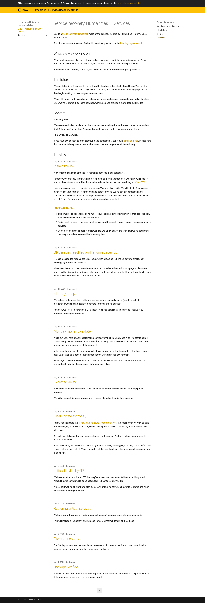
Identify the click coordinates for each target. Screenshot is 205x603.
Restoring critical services (72, 508)
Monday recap (64, 294)
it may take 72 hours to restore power (97, 422)
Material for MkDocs (35, 600)
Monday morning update (72, 331)
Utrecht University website (129, 3)
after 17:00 (140, 182)
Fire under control (66, 539)
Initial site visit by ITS (69, 471)
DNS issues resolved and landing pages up (85, 252)
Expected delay (65, 382)
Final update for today (70, 416)
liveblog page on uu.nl (131, 43)
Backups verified (66, 567)
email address (131, 140)
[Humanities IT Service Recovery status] (23, 10)
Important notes (63, 207)
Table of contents (165, 22)
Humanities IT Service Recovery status (28, 23)
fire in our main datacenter (75, 34)
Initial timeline (64, 166)
